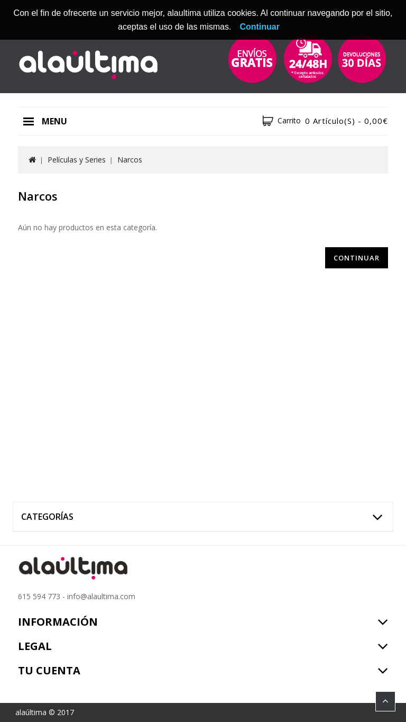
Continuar (357, 258)
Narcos (129, 160)
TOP (385, 701)
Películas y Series (77, 160)
